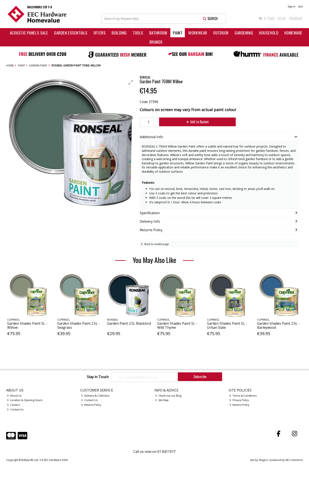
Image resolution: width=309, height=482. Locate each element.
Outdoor (221, 33)
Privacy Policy (239, 400)
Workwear (197, 33)
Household (268, 33)
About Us (14, 395)
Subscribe (200, 376)
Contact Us (15, 409)
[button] (130, 82)
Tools (138, 33)
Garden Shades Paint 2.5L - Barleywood (278, 325)
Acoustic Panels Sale (29, 33)
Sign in (291, 6)
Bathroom (158, 33)
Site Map (162, 400)
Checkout (296, 18)
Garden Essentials (71, 33)
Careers (13, 405)
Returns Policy (91, 405)
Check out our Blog (168, 395)
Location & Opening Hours (24, 400)
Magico (263, 460)
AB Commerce (294, 460)
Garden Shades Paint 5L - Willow (27, 325)
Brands (156, 42)
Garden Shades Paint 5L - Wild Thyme (177, 325)
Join (300, 6)
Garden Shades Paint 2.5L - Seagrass (78, 325)
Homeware (293, 33)
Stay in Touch (98, 377)
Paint (177, 33)
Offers (99, 33)
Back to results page (156, 244)
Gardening (244, 33)
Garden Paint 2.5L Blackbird (129, 323)
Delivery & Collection (95, 395)
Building (119, 33)
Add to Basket (197, 121)
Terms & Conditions (243, 395)
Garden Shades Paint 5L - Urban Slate (227, 325)
